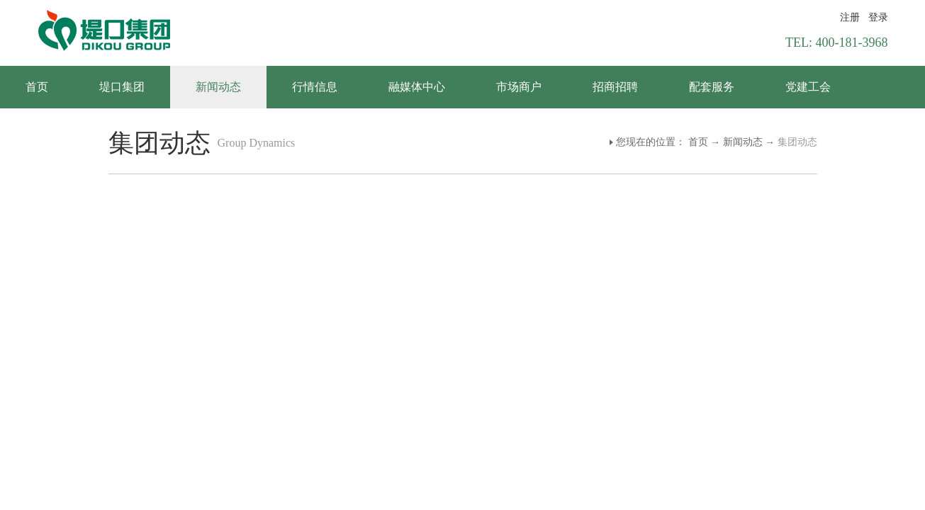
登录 (878, 17)
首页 (37, 87)
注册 (850, 17)
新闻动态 (743, 142)
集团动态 (797, 142)
